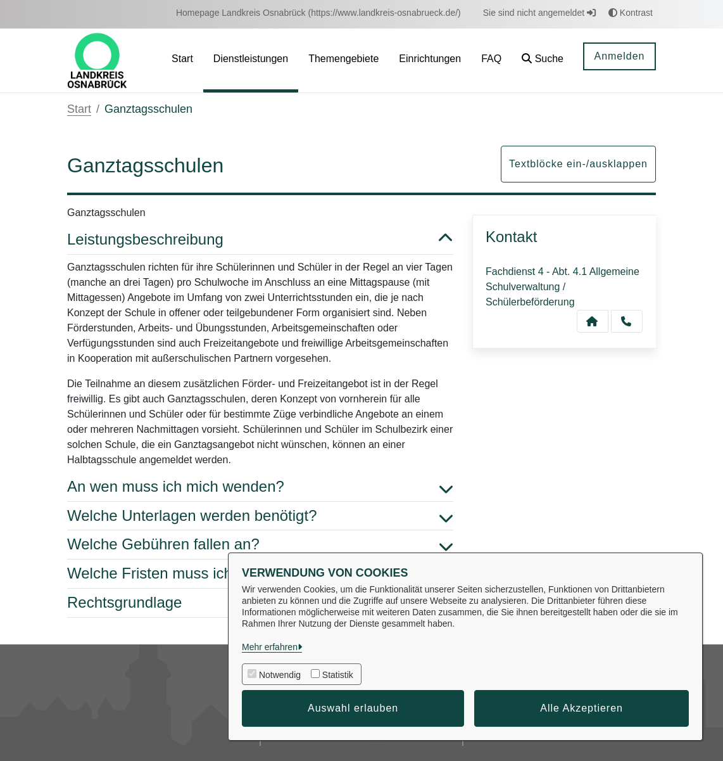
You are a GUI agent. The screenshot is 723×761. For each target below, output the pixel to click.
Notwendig (280, 675)
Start (79, 109)
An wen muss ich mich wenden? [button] (260, 487)
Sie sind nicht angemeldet (539, 13)
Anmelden (619, 56)
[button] (543, 61)
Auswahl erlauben (353, 708)
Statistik (337, 675)
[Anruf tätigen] (627, 321)
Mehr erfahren (270, 647)
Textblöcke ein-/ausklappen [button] (578, 163)
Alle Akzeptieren (581, 708)
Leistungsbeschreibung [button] (260, 240)
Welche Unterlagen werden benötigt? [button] (260, 516)
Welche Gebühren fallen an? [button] (260, 544)
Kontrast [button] (630, 13)
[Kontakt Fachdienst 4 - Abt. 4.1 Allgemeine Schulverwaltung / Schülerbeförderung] (592, 321)
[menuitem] (318, 13)
